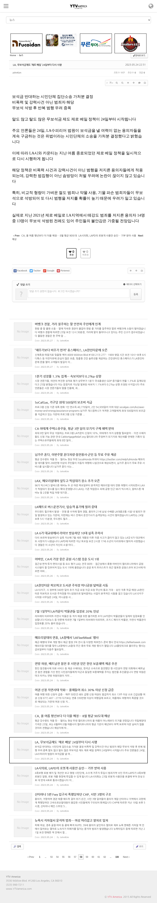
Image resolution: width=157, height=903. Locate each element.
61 (99, 857)
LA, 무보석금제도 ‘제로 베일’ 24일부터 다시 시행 (37, 64)
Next (126, 857)
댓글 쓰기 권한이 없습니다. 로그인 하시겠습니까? (54, 291)
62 (104, 857)
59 (87, 857)
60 (93, 857)
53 (51, 857)
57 (75, 857)
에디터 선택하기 (132, 284)
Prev (31, 857)
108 (117, 857)
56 (69, 857)
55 (63, 857)
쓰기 (139, 846)
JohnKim (16, 73)
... (45, 857)
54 (57, 857)
